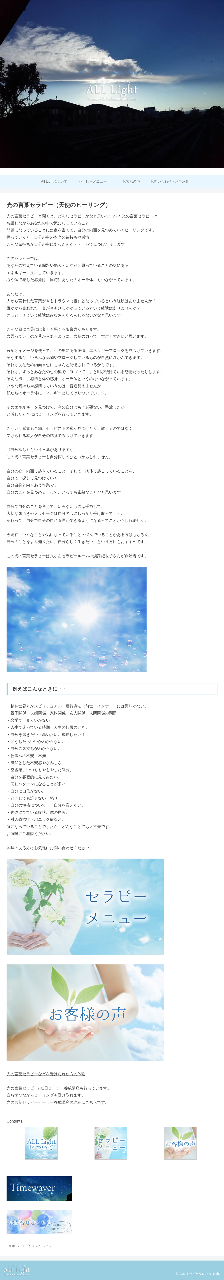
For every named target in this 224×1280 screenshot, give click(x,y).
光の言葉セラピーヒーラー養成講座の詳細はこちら (52, 1102)
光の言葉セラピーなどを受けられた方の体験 (46, 1074)
